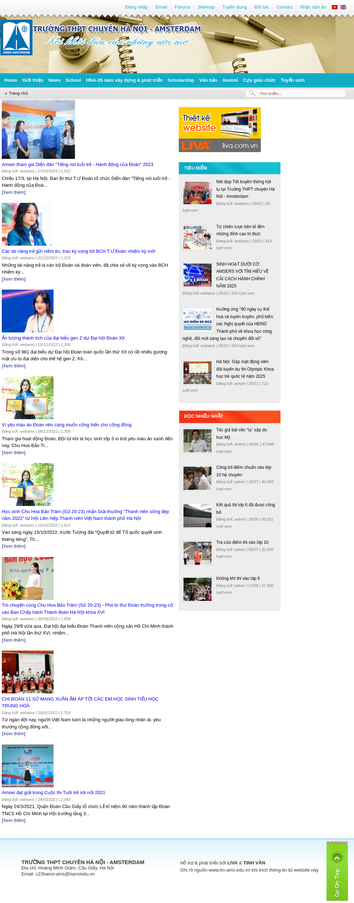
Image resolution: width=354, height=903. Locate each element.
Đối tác (261, 7)
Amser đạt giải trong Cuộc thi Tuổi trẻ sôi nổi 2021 (53, 792)
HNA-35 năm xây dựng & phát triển (124, 80)
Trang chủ (18, 93)
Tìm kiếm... (271, 93)
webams (242, 203)
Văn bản (208, 80)
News (55, 80)
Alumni (230, 80)
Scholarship (181, 80)
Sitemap (206, 7)
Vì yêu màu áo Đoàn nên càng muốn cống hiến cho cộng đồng (67, 424)
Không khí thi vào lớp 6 (238, 578)
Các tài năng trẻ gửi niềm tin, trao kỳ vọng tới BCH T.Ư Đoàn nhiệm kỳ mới (78, 251)
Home (10, 80)
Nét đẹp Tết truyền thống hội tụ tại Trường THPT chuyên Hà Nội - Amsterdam (245, 189)
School (73, 80)
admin (240, 482)
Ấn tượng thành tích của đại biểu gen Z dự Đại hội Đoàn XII (63, 338)
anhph (240, 383)
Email (161, 7)
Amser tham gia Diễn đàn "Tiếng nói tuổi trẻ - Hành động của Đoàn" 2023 (77, 164)
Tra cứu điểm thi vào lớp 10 (242, 542)
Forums (182, 7)
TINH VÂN (254, 863)
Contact (285, 7)
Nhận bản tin (313, 7)
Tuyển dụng (234, 7)
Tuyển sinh (292, 80)
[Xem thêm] (13, 192)
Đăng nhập (136, 7)
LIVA (232, 863)
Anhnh (240, 444)
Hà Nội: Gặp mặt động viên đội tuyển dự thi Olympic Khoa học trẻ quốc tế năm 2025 (245, 369)
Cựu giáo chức (259, 80)
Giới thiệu (33, 80)
